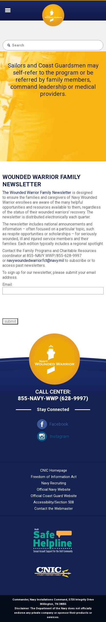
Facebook (58, 424)
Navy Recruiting (53, 483)
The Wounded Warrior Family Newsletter (36, 192)
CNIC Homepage (53, 470)
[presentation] (39, 306)
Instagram (59, 436)
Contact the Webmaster (53, 508)
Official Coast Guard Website (54, 496)
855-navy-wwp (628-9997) (53, 398)
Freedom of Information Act (54, 477)
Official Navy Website (53, 489)
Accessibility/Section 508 (53, 502)
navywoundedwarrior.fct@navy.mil (35, 260)
